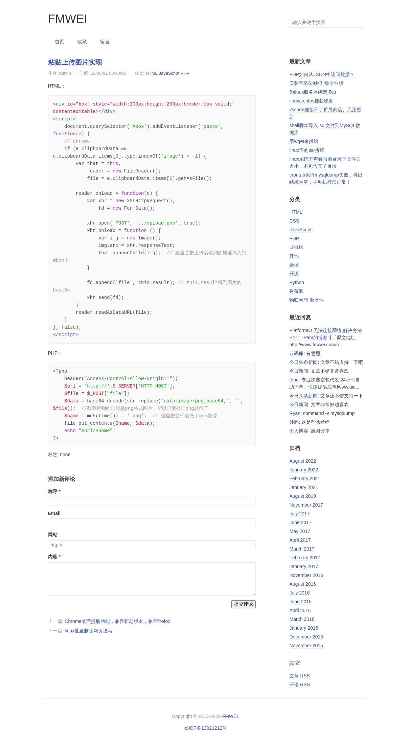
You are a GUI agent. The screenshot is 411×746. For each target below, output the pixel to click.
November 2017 (306, 505)
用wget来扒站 (303, 141)
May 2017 (299, 531)
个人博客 (298, 431)
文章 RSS (299, 675)
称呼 (53, 491)
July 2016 (299, 593)
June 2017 (300, 522)
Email (54, 513)
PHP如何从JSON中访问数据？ (321, 74)
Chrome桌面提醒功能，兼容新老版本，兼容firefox (117, 621)
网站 (53, 534)
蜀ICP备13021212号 (205, 728)
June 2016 (300, 601)
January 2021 (303, 487)
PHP (185, 73)
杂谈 (294, 264)
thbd (293, 379)
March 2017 (301, 549)
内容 (53, 556)
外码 (294, 422)
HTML (151, 73)
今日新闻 (298, 371)
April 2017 (300, 540)
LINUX (296, 247)
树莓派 (296, 291)
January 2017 (303, 566)
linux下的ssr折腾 (306, 150)
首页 (59, 41)
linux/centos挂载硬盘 (311, 100)
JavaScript (169, 73)
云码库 (296, 353)
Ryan (294, 413)
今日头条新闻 (303, 362)
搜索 (358, 22)
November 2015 (306, 645)
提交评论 (243, 604)
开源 (294, 273)
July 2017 (299, 513)
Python (296, 282)
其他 (294, 256)
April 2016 (300, 610)
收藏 (82, 41)
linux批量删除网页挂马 (88, 630)
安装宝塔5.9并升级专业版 (316, 83)
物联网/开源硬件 (306, 300)
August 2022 (302, 461)
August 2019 (302, 496)
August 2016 (302, 584)
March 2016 (301, 619)
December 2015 (306, 636)
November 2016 (306, 575)
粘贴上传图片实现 (75, 62)
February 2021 (304, 478)
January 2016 (303, 628)
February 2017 (304, 557)
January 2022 (303, 469)
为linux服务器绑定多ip (312, 92)
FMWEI (68, 18)
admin (65, 73)
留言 (105, 41)
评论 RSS (299, 684)
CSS (294, 221)
